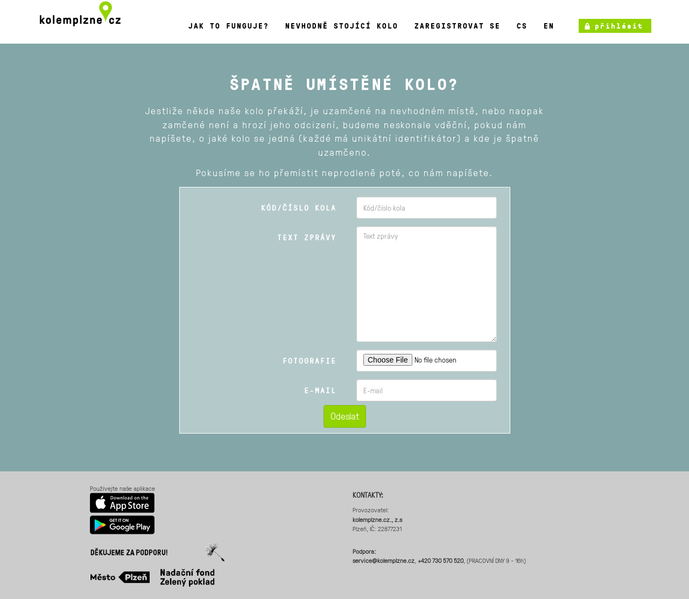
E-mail (320, 390)
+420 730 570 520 (440, 560)
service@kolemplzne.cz (383, 560)
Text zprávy (306, 237)
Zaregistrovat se (457, 25)
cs (522, 25)
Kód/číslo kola (298, 208)
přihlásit (619, 25)
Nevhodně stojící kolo (341, 25)
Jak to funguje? (228, 25)
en (549, 25)
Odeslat (345, 415)
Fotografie (309, 361)
